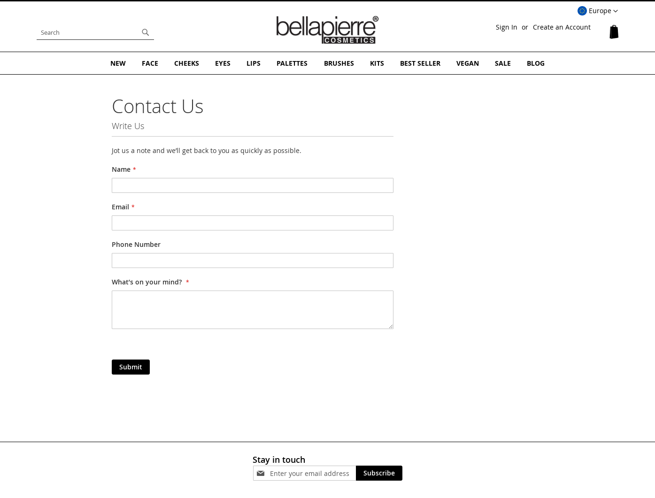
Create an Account (562, 27)
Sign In (506, 27)
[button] (598, 11)
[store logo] (327, 30)
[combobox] (95, 32)
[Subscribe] (379, 473)
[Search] (145, 32)
